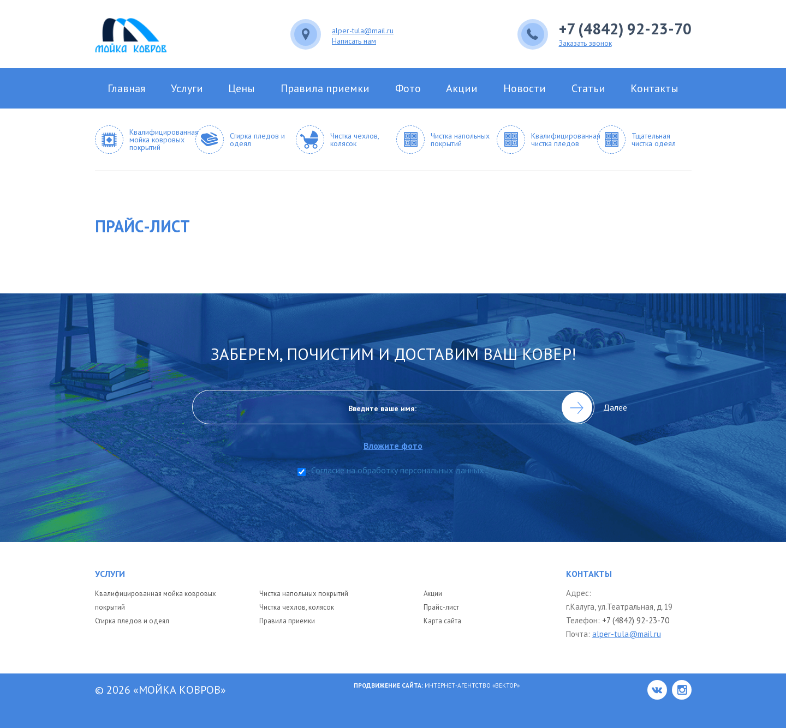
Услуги (187, 88)
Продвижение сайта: (389, 685)
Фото (408, 88)
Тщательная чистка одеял (654, 139)
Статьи (588, 88)
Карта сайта (442, 620)
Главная (126, 88)
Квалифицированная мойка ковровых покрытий (159, 139)
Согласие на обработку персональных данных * (400, 471)
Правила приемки (325, 88)
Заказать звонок (585, 42)
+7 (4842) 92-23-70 (625, 29)
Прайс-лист (441, 607)
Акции (462, 88)
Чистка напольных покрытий (460, 139)
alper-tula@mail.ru (363, 30)
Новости (524, 88)
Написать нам (354, 40)
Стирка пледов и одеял (257, 139)
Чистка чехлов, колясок (354, 139)
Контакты (654, 88)
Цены (241, 88)
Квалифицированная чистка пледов (561, 139)
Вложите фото (393, 448)
